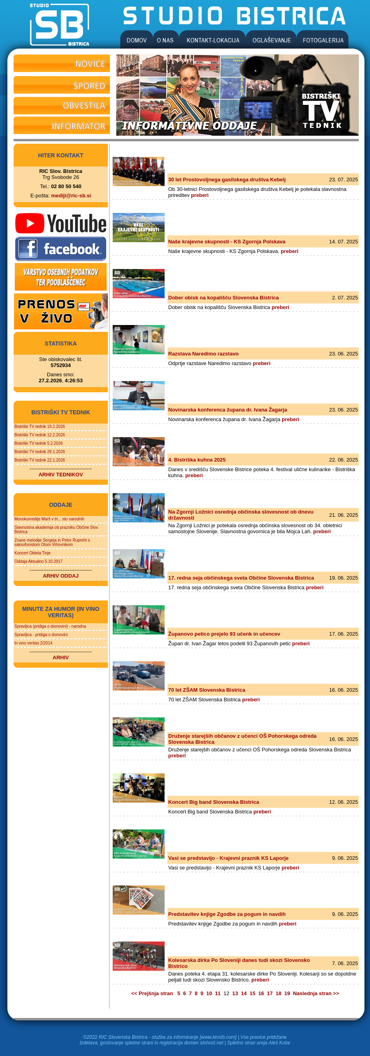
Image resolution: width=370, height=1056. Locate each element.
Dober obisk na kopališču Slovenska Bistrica (223, 298)
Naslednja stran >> (315, 993)
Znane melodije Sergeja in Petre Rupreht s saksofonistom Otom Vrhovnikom (52, 542)
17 (270, 993)
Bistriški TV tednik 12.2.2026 (39, 435)
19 (287, 993)
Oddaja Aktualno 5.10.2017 (38, 561)
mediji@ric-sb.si (71, 196)
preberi (200, 195)
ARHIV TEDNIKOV (60, 475)
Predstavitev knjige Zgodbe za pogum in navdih (227, 914)
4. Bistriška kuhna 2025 (197, 460)
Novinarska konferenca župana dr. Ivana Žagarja (227, 410)
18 (278, 993)
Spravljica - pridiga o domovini (41, 634)
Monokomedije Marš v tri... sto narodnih (49, 519)
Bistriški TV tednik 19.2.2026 (39, 426)
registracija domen (179, 1043)
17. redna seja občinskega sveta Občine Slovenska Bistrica (241, 578)
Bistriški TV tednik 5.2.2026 (38, 443)
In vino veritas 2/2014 (33, 643)
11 (218, 993)
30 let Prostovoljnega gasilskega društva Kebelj (227, 180)
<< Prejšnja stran (152, 993)
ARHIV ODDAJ (61, 576)
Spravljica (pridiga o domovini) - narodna (50, 626)
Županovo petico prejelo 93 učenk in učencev (224, 634)
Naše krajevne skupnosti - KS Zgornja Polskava (226, 242)
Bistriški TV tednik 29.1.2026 (39, 452)
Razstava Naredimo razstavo (203, 354)
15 (252, 993)
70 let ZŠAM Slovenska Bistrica (206, 690)
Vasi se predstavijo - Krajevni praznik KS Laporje (228, 858)
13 (235, 993)
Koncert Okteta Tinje (32, 553)
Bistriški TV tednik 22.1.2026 (39, 460)
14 (244, 993)
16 (261, 993)
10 (209, 993)
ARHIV (61, 657)
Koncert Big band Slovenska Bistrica (213, 802)
